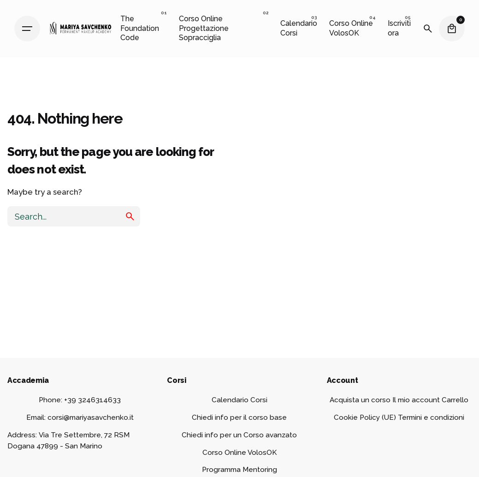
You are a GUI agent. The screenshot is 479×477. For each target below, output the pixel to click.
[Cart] (452, 29)
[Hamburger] (27, 29)
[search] (130, 216)
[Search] (428, 29)
